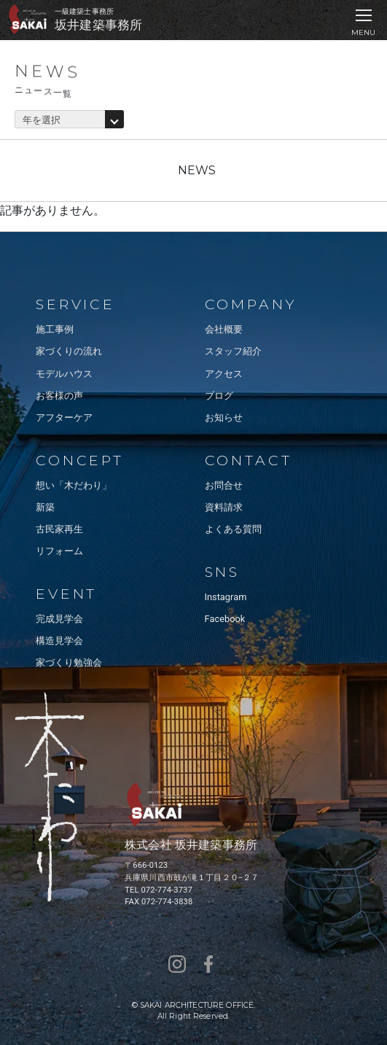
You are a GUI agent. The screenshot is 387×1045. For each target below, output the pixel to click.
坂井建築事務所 (98, 25)
